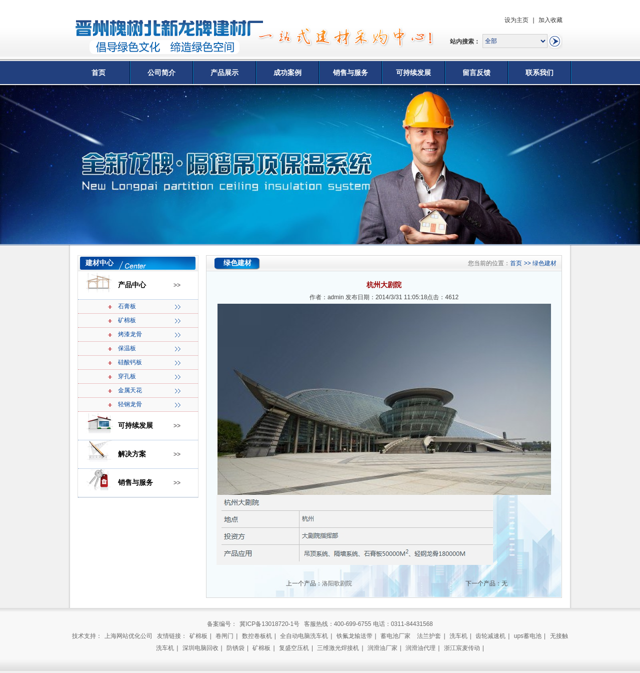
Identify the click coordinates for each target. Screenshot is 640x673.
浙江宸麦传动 (462, 647)
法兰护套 (429, 635)
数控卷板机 (257, 635)
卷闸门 (225, 635)
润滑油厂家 (383, 647)
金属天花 (130, 390)
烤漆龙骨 (130, 334)
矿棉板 (127, 320)
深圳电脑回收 (200, 647)
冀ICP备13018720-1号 (270, 623)
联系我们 (540, 73)
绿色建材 (544, 263)
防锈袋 (235, 647)
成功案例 (288, 73)
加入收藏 (550, 20)
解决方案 (132, 454)
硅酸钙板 (130, 362)
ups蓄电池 (528, 635)
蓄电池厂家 (395, 635)
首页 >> (521, 263)
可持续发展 (413, 73)
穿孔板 (127, 376)
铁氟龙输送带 (354, 635)
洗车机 (459, 635)
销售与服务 (350, 73)
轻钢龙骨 (130, 404)
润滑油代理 (421, 647)
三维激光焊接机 (338, 647)
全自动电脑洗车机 (304, 635)
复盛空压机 (294, 647)
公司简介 (162, 73)
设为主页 (516, 20)
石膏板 (127, 306)
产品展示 (224, 73)
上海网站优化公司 (128, 635)
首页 (99, 73)
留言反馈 (476, 73)
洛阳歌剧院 (337, 583)
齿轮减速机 (491, 635)
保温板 (127, 348)
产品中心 (132, 285)
